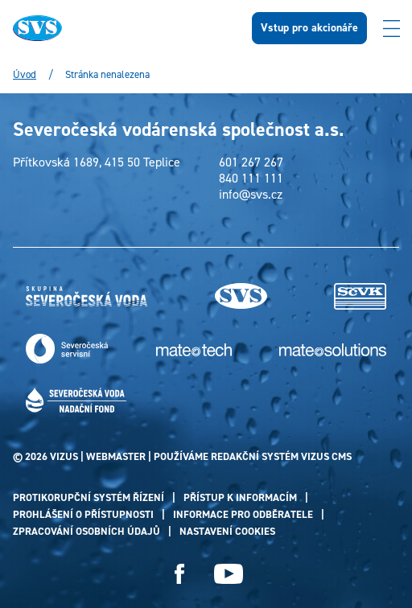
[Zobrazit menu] (391, 28)
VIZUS (64, 456)
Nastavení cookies (227, 531)
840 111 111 (251, 178)
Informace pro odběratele (243, 514)
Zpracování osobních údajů (86, 531)
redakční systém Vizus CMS (281, 456)
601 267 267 (251, 162)
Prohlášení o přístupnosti (83, 514)
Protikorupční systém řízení (88, 497)
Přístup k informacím (240, 497)
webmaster (116, 456)
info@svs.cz (250, 195)
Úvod (24, 74)
